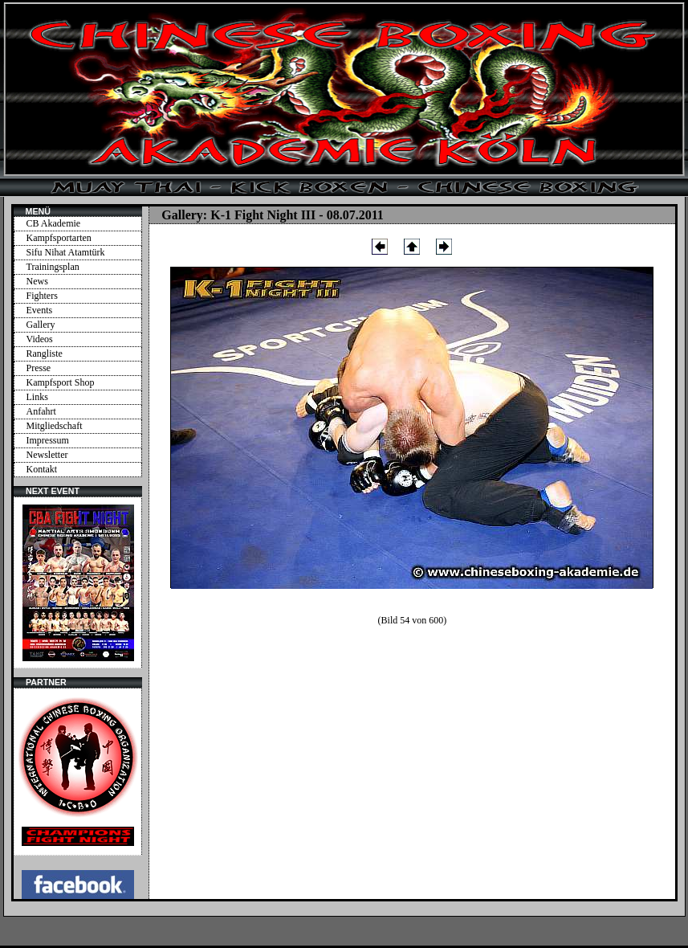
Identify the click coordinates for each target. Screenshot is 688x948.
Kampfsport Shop (60, 382)
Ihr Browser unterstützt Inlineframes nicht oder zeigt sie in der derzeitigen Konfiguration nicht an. (78, 582)
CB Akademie (53, 223)
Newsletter (47, 454)
